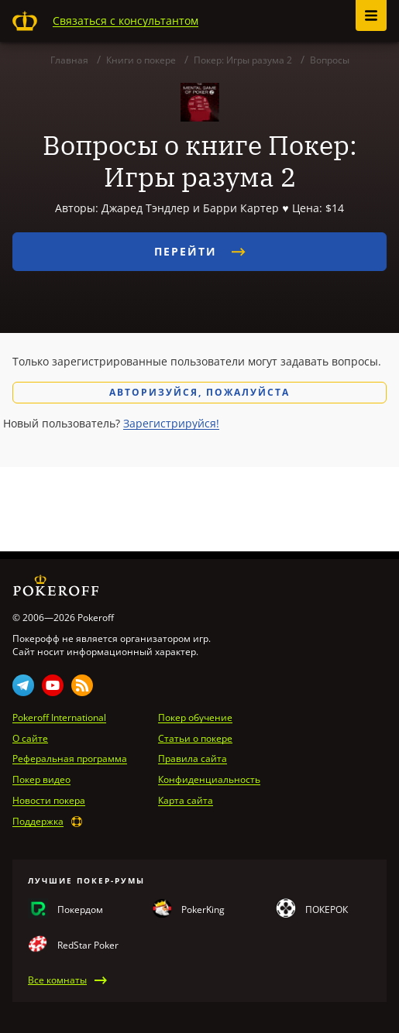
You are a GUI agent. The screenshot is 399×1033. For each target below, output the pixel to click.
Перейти (200, 251)
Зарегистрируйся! (171, 423)
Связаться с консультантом (125, 20)
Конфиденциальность (209, 780)
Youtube (53, 685)
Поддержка (38, 821)
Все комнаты (57, 980)
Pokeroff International (59, 718)
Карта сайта (185, 800)
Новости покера (48, 800)
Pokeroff (24, 21)
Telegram (23, 685)
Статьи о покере (195, 739)
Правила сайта (192, 759)
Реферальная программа (69, 759)
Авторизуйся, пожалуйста (199, 392)
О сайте (30, 739)
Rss (82, 685)
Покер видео (41, 780)
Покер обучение (195, 718)
